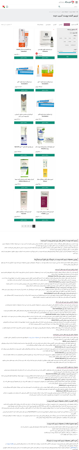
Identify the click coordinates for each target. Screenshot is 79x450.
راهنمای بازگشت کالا (48, 425)
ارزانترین (60, 24)
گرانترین (54, 24)
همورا (67, 448)
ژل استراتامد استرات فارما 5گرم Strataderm (28, 83)
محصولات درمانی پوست (34, 274)
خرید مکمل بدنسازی (36, 421)
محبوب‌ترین (48, 24)
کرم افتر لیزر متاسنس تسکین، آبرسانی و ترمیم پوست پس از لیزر (10, 83)
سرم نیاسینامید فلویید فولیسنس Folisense (46, 50)
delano (65, 41)
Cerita (75, 41)
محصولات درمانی (65, 12)
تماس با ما (75, 437)
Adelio (75, 38)
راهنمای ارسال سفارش (48, 423)
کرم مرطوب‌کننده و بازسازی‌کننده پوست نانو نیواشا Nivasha (47, 115)
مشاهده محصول (46, 57)
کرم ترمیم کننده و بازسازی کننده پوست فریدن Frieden (28, 147)
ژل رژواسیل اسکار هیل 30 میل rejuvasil (28, 115)
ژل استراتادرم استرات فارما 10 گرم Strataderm (10, 50)
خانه (77, 12)
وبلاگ (76, 433)
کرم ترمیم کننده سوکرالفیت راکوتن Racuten (9, 147)
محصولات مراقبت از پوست (35, 425)
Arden (66, 38)
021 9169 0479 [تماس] (72, 421)
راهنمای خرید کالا (49, 421)
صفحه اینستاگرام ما (72, 440)
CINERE (70, 41)
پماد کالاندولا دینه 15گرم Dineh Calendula (28, 50)
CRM (70, 448)
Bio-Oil (61, 38)
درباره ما (76, 435)
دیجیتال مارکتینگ (75, 448)
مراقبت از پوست (72, 12)
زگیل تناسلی (38, 428)
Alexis (70, 38)
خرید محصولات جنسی (35, 423)
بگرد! (67, 56)
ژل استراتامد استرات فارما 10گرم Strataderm (47, 83)
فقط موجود (74, 33)
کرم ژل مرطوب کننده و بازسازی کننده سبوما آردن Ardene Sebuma (46, 148)
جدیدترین (67, 24)
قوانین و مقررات (49, 428)
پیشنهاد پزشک (40, 24)
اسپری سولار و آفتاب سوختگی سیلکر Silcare (9, 115)
